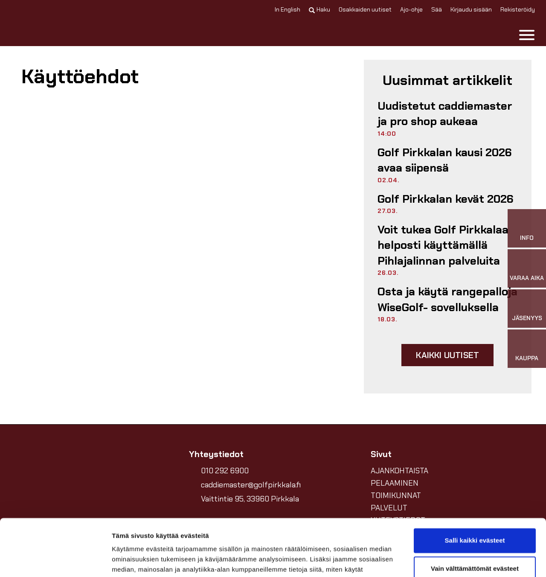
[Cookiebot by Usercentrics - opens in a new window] (55, 560)
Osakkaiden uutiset (365, 9)
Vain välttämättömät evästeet (475, 515)
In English (287, 9)
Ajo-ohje (411, 9)
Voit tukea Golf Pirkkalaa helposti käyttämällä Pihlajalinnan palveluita (443, 245)
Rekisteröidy (517, 9)
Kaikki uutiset (447, 355)
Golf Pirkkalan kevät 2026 (446, 199)
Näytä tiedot (130, 560)
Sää (436, 9)
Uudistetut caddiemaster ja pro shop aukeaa (445, 113)
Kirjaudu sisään (471, 9)
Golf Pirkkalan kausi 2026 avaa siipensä (445, 160)
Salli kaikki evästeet (475, 487)
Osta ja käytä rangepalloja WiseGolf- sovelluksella (447, 299)
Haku (319, 9)
